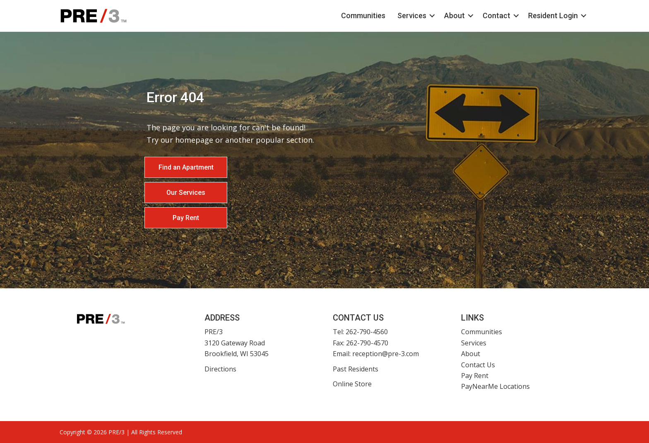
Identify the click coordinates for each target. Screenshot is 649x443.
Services (473, 342)
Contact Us (478, 364)
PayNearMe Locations (495, 386)
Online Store (352, 383)
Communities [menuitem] (363, 15)
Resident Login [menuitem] (553, 15)
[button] (432, 15)
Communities (481, 331)
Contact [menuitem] (496, 15)
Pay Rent (474, 375)
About (470, 353)
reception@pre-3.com (385, 353)
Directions (220, 369)
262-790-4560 (367, 331)
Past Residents (355, 369)
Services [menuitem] (411, 15)
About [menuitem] (454, 15)
